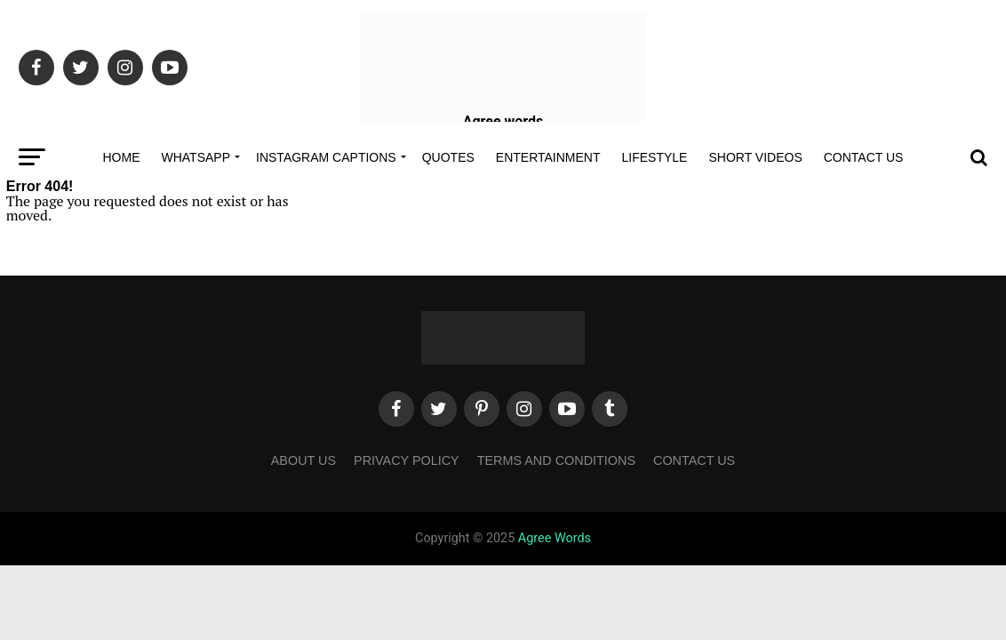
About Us (303, 460)
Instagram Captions (326, 157)
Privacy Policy (406, 460)
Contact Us (864, 157)
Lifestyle (655, 157)
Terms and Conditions (556, 460)
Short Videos (755, 157)
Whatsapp (196, 157)
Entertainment (548, 157)
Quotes (448, 157)
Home (121, 157)
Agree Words (554, 538)
